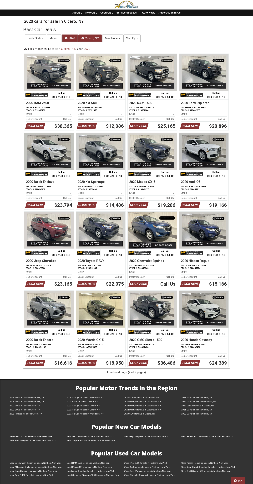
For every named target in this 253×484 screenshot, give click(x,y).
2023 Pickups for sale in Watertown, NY (142, 405)
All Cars (77, 12)
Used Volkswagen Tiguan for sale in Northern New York (35, 463)
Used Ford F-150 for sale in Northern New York (31, 475)
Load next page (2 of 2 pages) (126, 372)
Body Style (35, 38)
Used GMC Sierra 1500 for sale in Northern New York (206, 471)
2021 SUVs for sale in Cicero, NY (196, 410)
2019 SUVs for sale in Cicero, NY (196, 414)
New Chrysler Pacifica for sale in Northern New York (91, 440)
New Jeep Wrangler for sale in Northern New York (33, 440)
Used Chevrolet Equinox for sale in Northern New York (149, 475)
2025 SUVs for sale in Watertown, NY (141, 397)
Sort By (132, 38)
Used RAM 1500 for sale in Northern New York (88, 463)
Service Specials (127, 12)
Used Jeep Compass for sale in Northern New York (33, 471)
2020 (70, 38)
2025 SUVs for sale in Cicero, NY (196, 397)
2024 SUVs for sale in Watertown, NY (27, 401)
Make (54, 38)
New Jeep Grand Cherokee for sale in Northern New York (208, 436)
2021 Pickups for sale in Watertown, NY (85, 414)
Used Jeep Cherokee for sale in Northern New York (90, 471)
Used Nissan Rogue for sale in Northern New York (204, 463)
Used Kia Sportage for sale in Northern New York (147, 467)
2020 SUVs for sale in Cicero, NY (139, 414)
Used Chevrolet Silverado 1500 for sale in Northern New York (93, 476)
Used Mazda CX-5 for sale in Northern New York (89, 467)
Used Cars (106, 12)
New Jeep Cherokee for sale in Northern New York (90, 436)
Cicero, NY (90, 38)
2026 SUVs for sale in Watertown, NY (27, 397)
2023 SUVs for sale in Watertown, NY (198, 401)
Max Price (112, 38)
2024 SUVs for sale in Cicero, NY (82, 401)
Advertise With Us (169, 12)
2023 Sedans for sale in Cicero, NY (197, 405)
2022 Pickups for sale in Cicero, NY (83, 410)
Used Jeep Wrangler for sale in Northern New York (147, 471)
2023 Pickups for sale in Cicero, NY (83, 405)
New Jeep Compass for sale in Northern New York (147, 436)
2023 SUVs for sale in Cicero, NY (25, 405)
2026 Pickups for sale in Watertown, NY (85, 397)
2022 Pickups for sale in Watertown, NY (142, 410)
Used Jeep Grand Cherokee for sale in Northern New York (208, 467)
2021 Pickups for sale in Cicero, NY (26, 414)
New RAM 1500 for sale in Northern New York (31, 436)
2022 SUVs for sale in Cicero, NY (25, 410)
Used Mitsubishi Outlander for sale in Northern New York (36, 467)
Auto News (148, 12)
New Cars (91, 12)
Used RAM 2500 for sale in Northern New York (145, 463)
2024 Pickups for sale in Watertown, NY (142, 401)
